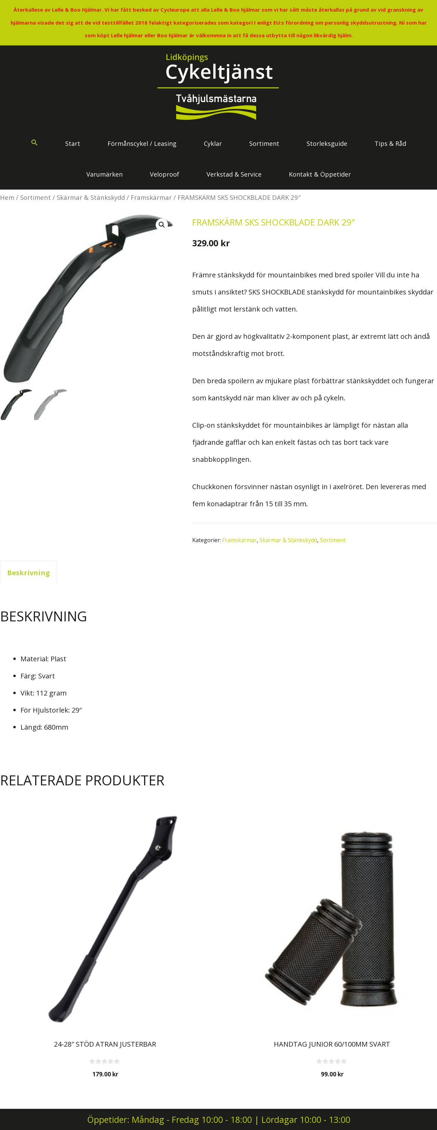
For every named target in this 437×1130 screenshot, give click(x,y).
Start (72, 143)
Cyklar (213, 143)
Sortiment (264, 143)
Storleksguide (327, 143)
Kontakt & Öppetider (320, 174)
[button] (34, 143)
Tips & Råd (390, 143)
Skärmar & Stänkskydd (91, 197)
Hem (7, 197)
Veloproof (164, 174)
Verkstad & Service (234, 174)
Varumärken (104, 174)
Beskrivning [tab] (28, 572)
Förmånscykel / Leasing (142, 143)
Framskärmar (151, 197)
